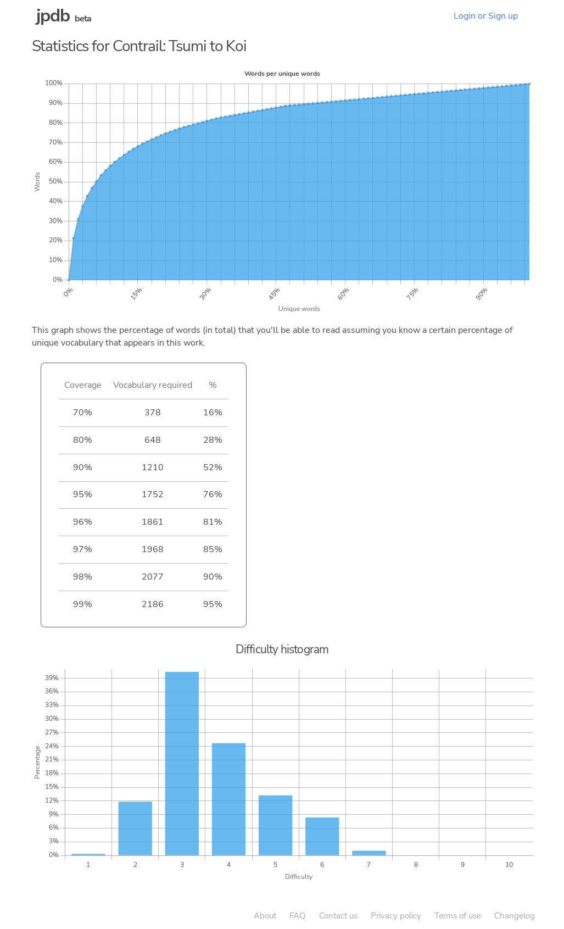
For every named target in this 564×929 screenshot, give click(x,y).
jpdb (53, 15)
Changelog (514, 915)
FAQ (297, 915)
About (265, 915)
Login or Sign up (486, 16)
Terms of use (457, 915)
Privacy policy (396, 915)
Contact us (338, 915)
